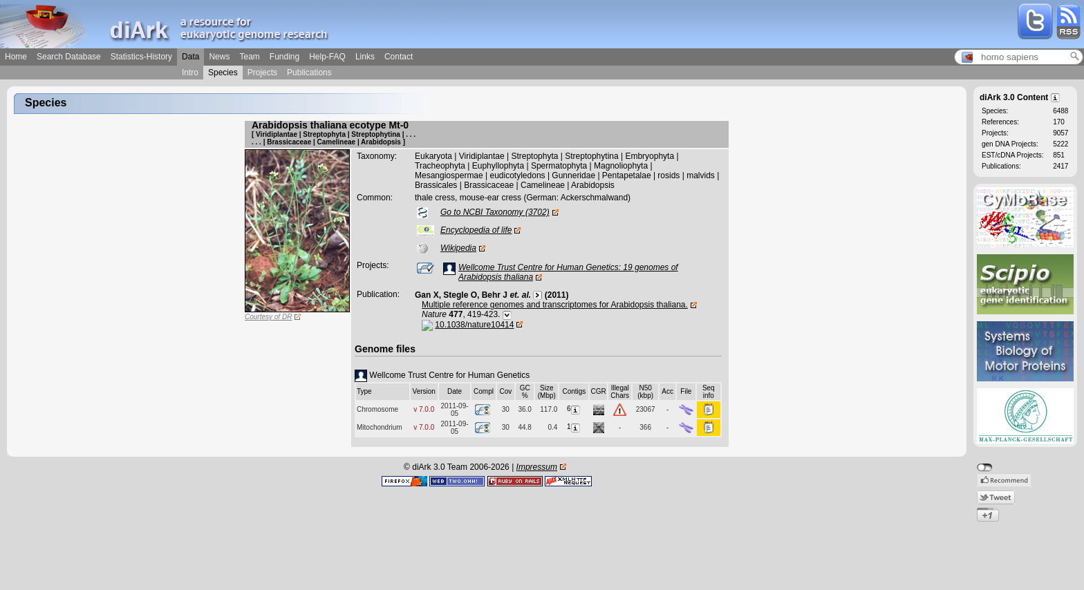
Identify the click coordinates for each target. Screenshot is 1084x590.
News (219, 56)
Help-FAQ (327, 56)
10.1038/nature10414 (474, 325)
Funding (284, 56)
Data (190, 56)
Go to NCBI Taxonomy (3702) (495, 212)
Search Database (69, 56)
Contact (398, 56)
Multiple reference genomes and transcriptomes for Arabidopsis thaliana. (555, 305)
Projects (262, 72)
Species (223, 72)
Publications (309, 72)
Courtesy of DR (268, 317)
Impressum (536, 467)
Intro (190, 72)
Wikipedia (458, 248)
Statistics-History (141, 56)
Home (16, 56)
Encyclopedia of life (476, 230)
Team (249, 56)
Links (365, 56)
